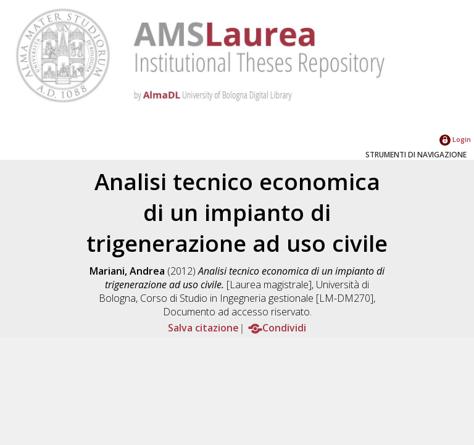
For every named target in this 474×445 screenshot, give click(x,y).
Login (455, 139)
